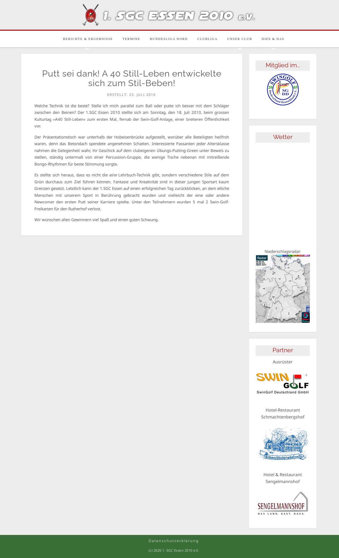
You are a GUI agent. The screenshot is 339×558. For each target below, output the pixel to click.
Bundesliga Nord (169, 39)
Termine (131, 39)
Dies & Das (273, 39)
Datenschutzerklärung (174, 540)
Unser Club (239, 39)
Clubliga (207, 39)
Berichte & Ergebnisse (88, 39)
